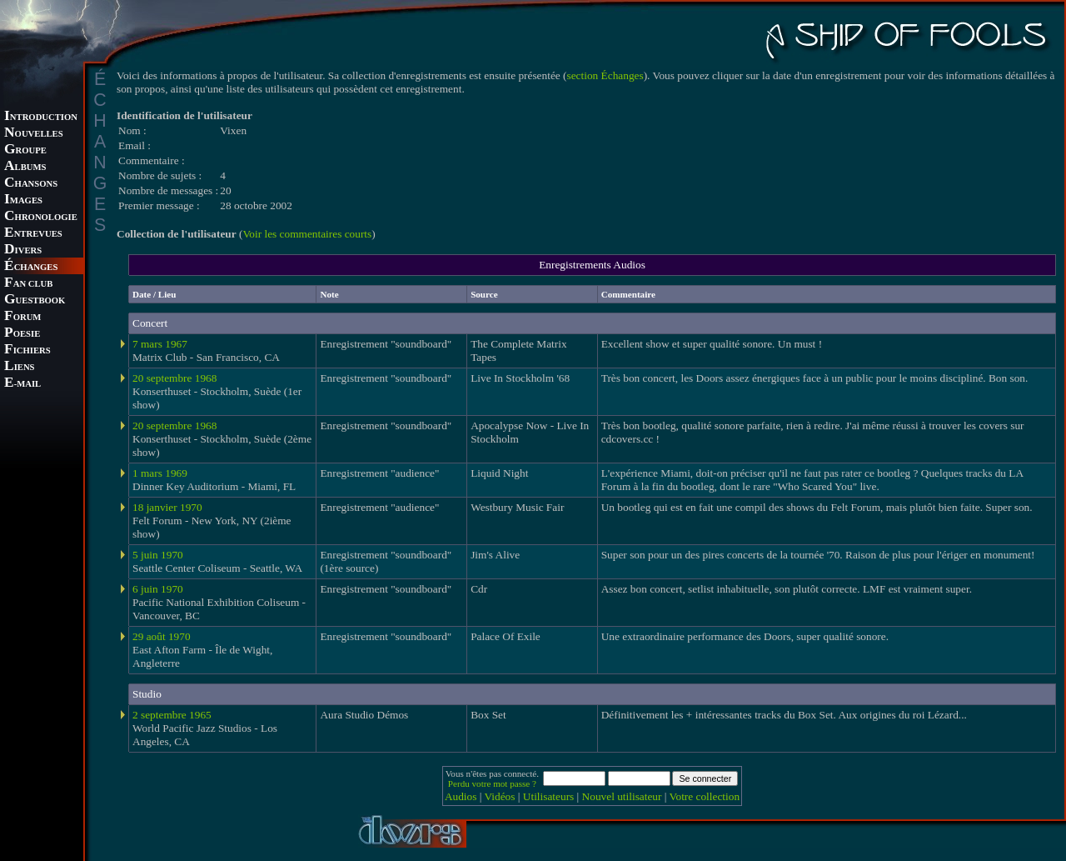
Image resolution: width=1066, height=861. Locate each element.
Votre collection (705, 796)
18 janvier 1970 (167, 507)
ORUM (22, 317)
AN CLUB (28, 283)
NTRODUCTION (40, 117)
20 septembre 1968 (174, 378)
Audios (461, 796)
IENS (19, 367)
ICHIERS (27, 350)
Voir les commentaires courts (306, 234)
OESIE (22, 333)
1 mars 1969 (159, 473)
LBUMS (25, 167)
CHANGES (30, 267)
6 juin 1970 (157, 589)
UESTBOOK (34, 300)
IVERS (23, 250)
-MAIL (22, 383)
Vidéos (500, 796)
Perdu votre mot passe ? (492, 783)
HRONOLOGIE (40, 217)
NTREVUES (33, 233)
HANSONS (30, 183)
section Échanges (605, 75)
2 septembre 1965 (172, 714)
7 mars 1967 (159, 344)
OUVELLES (33, 133)
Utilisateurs (548, 796)
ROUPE (25, 150)
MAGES (23, 200)
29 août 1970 (161, 636)
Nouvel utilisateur (622, 796)
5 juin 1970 (157, 554)
